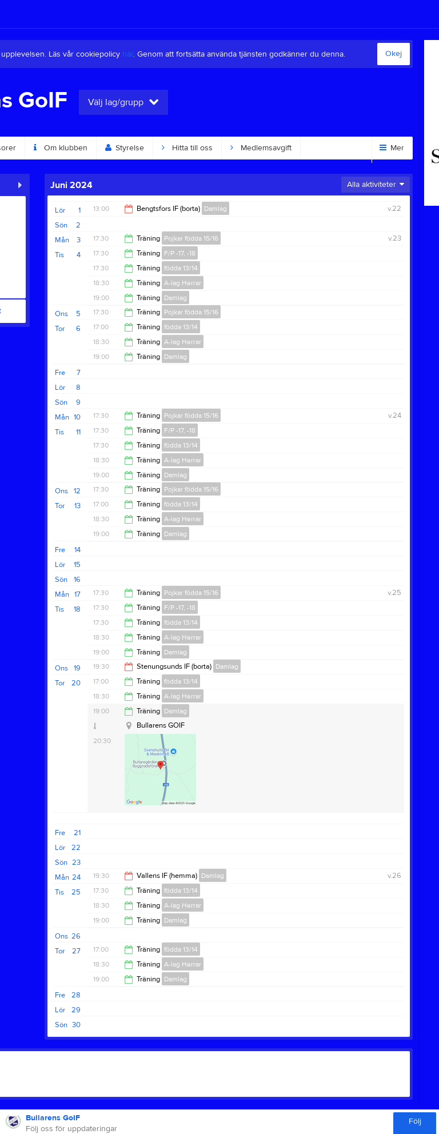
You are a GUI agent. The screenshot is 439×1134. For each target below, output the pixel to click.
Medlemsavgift (261, 148)
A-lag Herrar (182, 283)
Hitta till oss (187, 148)
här (127, 54)
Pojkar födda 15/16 (191, 238)
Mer (392, 148)
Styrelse (124, 148)
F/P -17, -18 (179, 253)
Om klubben (60, 148)
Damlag (215, 208)
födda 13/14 (181, 268)
